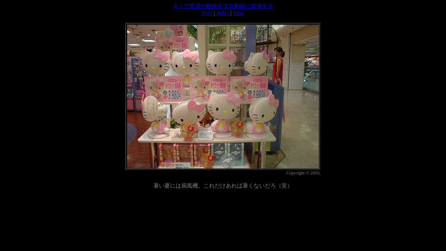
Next (238, 13)
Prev (207, 13)
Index (222, 13)
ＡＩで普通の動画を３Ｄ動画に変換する (223, 6)
